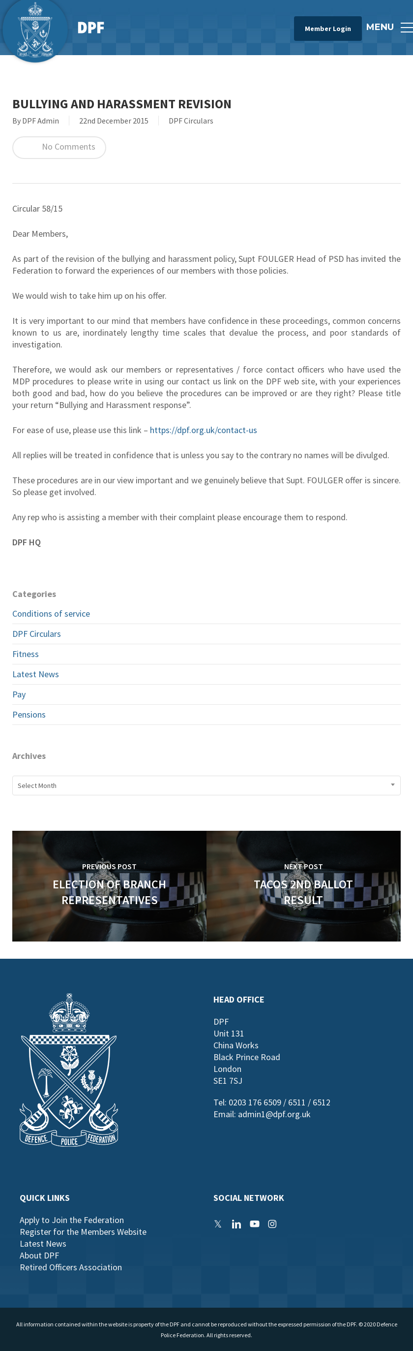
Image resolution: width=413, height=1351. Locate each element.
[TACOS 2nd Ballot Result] (303, 886)
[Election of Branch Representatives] (109, 886)
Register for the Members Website (83, 1231)
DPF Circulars (191, 121)
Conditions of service (51, 613)
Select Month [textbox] (37, 785)
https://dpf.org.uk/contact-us (203, 430)
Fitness (25, 654)
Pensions (29, 714)
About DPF (39, 1255)
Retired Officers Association (71, 1267)
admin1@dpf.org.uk (274, 1114)
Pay (19, 694)
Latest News (35, 674)
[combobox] (206, 785)
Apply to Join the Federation (72, 1219)
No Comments (59, 147)
